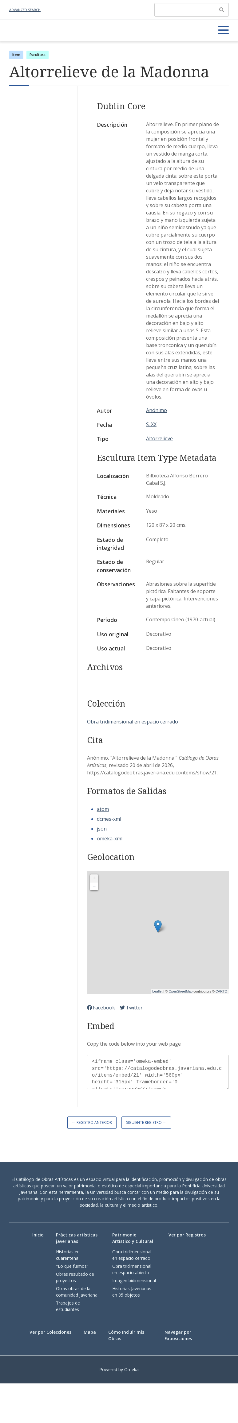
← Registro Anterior (92, 1122)
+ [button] (94, 878)
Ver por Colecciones (50, 1332)
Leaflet (157, 991)
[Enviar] (222, 10)
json (102, 828)
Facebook (101, 1007)
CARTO (221, 991)
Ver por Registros (187, 1235)
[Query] (191, 10)
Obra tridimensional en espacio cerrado (132, 721)
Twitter (131, 1007)
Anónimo (156, 410)
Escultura (38, 54)
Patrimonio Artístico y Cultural (132, 1238)
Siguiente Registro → (146, 1122)
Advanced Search (25, 9)
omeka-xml (109, 838)
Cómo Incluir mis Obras (126, 1335)
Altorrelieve (159, 438)
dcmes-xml (109, 819)
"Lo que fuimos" (72, 1266)
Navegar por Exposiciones (178, 1335)
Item (16, 54)
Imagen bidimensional (134, 1280)
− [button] (94, 886)
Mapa (90, 1332)
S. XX (151, 424)
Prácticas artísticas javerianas (76, 1238)
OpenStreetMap (180, 991)
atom (103, 809)
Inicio (38, 1235)
